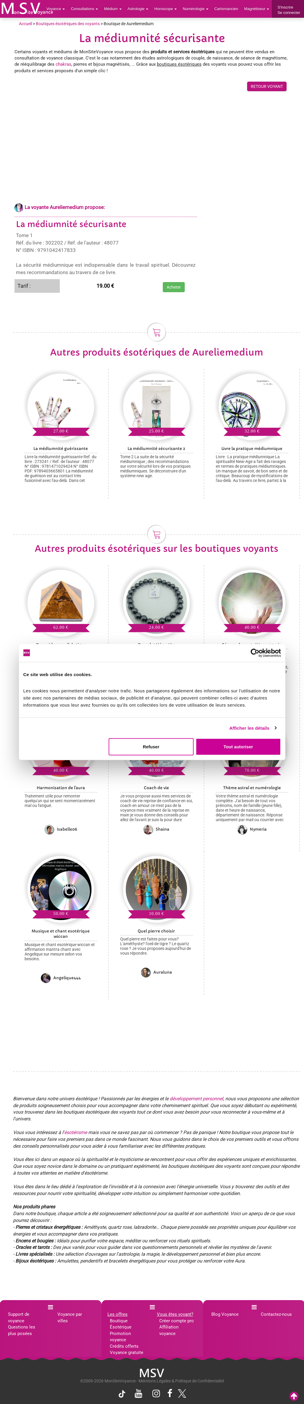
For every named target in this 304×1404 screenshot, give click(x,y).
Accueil (25, 23)
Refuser (151, 746)
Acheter (174, 287)
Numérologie (195, 9)
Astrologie (138, 9)
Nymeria (252, 829)
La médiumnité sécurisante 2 (156, 448)
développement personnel (196, 1098)
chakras (63, 64)
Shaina (156, 829)
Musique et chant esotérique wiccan (61, 934)
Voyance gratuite (126, 1352)
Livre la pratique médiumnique (251, 448)
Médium (112, 9)
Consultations (84, 9)
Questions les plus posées (21, 1330)
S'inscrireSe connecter (288, 10)
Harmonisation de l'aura (61, 787)
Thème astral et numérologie (252, 787)
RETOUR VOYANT (267, 86)
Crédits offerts (124, 1346)
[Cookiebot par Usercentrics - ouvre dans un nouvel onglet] (255, 652)
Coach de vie (156, 787)
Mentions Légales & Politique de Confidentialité (181, 1381)
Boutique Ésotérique (120, 1324)
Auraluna (156, 972)
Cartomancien (226, 9)
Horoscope (165, 9)
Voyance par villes (69, 1317)
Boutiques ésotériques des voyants (68, 23)
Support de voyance (18, 1317)
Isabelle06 (60, 829)
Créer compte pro (176, 1320)
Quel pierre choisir (156, 931)
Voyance (55, 9)
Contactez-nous (276, 1314)
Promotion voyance (120, 1336)
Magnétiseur (256, 9)
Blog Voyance (225, 1314)
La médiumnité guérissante (60, 448)
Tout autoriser (238, 746)
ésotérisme (75, 1132)
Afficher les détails (249, 727)
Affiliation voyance (168, 1330)
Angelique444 (61, 978)
